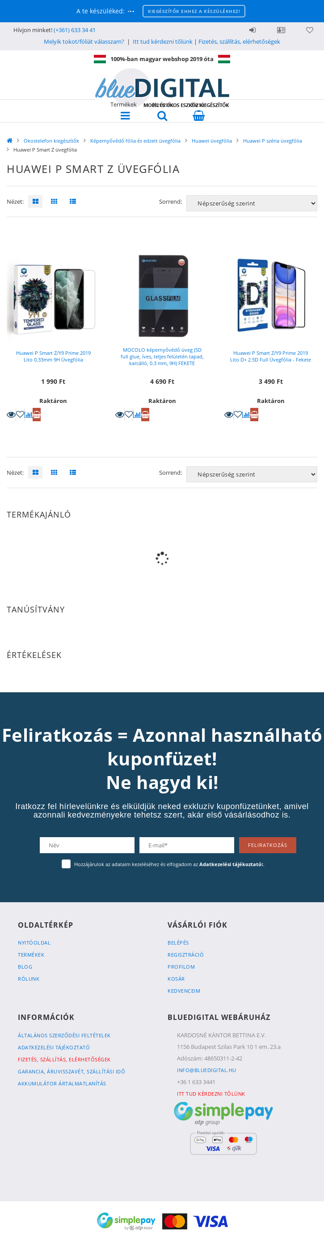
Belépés (252, 29)
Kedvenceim (184, 990)
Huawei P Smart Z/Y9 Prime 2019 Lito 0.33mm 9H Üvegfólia (53, 356)
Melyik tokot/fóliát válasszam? (84, 41)
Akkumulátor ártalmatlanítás (62, 1083)
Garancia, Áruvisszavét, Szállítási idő (71, 1071)
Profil (281, 29)
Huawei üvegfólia (212, 140)
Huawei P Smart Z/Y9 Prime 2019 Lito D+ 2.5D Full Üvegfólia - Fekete (270, 356)
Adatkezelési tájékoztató (54, 1047)
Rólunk (28, 978)
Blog (25, 966)
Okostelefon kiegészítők (51, 140)
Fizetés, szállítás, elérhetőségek (239, 41)
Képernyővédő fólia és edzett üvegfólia (135, 140)
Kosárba (37, 414)
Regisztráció (186, 954)
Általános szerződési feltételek (64, 1035)
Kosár (176, 978)
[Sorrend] (251, 203)
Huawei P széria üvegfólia (272, 140)
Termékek (31, 954)
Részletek (11, 414)
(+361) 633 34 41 (75, 30)
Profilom (181, 966)
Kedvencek (309, 29)
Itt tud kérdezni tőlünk (163, 41)
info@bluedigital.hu (206, 1070)
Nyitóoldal (34, 942)
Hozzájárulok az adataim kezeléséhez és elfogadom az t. (169, 864)
